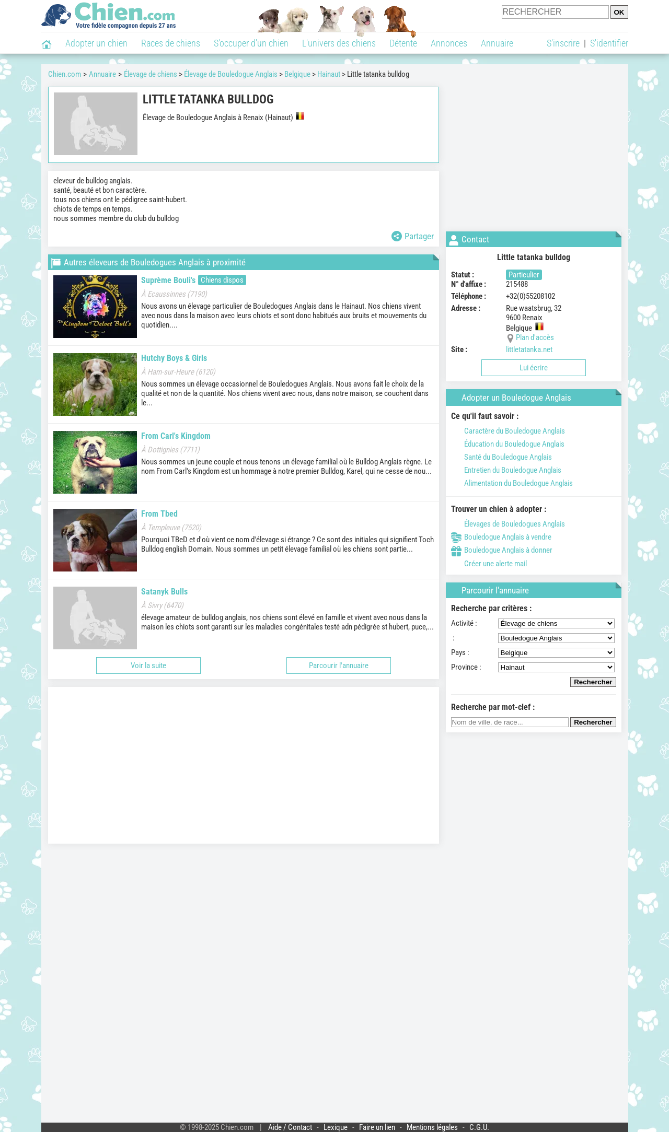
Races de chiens (170, 43)
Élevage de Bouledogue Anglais (231, 74)
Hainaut (328, 74)
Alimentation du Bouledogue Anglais (512, 483)
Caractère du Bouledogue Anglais (508, 431)
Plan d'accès (535, 337)
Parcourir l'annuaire (338, 665)
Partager (412, 236)
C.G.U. (479, 1127)
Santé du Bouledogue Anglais (501, 457)
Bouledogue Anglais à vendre (501, 537)
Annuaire (497, 43)
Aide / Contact (290, 1127)
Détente (403, 43)
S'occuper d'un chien (251, 43)
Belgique (297, 74)
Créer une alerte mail (489, 563)
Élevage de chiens (150, 74)
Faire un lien (377, 1127)
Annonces (449, 43)
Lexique (336, 1127)
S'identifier (609, 43)
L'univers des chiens (339, 43)
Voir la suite (148, 665)
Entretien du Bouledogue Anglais (506, 470)
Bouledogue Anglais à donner (501, 550)
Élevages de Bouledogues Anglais (508, 524)
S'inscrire (563, 43)
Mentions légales (432, 1127)
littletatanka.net (529, 349)
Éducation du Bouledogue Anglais (507, 444)
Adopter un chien (96, 43)
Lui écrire (534, 367)
